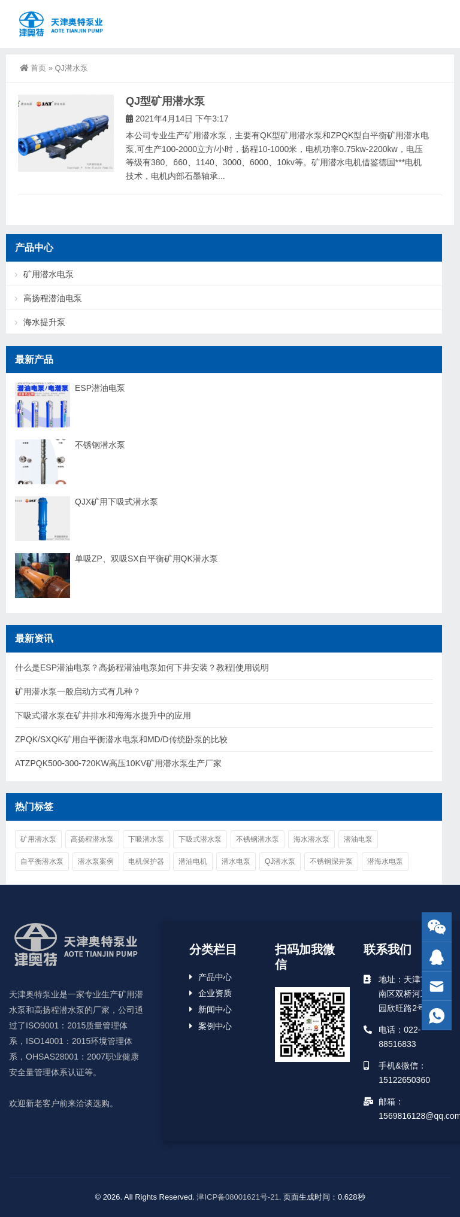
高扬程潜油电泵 (52, 298)
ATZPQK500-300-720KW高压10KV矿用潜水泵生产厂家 (118, 763)
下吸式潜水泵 (200, 839)
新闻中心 (215, 1009)
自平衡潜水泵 (41, 861)
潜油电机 (192, 861)
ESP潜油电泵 (100, 388)
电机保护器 (146, 861)
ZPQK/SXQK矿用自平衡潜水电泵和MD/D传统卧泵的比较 (121, 739)
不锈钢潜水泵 (100, 445)
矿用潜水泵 (38, 839)
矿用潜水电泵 (48, 274)
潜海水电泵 (385, 861)
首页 (33, 67)
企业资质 (215, 993)
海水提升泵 (44, 322)
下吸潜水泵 (146, 839)
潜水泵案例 (96, 861)
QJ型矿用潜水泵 (165, 101)
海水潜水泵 (311, 839)
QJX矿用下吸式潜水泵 (116, 501)
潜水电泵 (236, 861)
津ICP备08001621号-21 (237, 1196)
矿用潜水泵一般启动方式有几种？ (78, 691)
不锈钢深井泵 (331, 861)
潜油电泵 (358, 839)
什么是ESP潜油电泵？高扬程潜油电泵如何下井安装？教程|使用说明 (142, 667)
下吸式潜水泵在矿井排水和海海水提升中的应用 (103, 715)
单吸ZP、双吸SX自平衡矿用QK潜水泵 (146, 558)
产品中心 (215, 977)
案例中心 (215, 1026)
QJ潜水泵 (280, 861)
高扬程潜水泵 (92, 839)
